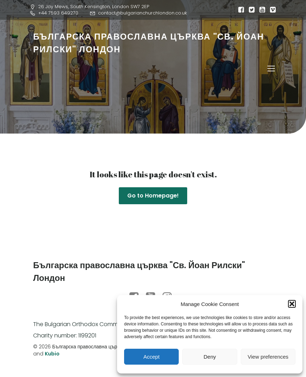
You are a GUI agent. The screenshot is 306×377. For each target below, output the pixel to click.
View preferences (268, 357)
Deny (209, 357)
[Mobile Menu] (271, 68)
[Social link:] (239, 10)
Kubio (52, 353)
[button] (291, 303)
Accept (151, 357)
